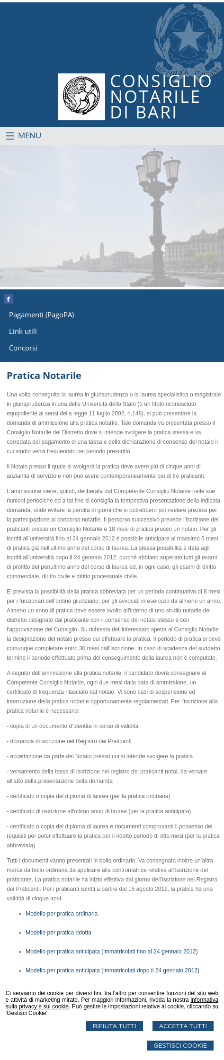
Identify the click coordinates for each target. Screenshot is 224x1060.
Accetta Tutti (183, 1026)
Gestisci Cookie (180, 1046)
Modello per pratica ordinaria (62, 913)
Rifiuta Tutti (114, 1026)
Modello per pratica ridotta (58, 932)
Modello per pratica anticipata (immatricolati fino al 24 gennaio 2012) (112, 951)
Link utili (23, 331)
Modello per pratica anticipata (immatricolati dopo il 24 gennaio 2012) (112, 970)
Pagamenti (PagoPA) (41, 314)
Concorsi (23, 347)
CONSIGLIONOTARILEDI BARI (161, 96)
